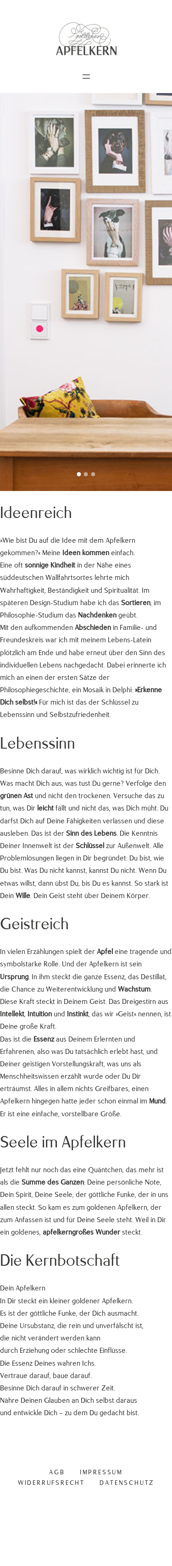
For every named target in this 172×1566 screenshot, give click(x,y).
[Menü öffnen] (86, 76)
